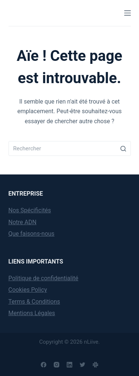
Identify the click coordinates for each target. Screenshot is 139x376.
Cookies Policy (28, 289)
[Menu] (127, 13)
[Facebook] (43, 364)
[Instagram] (56, 364)
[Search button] (123, 148)
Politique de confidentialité (44, 278)
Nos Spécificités (30, 210)
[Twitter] (82, 364)
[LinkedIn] (69, 364)
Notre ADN (23, 222)
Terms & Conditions (34, 301)
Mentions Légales (32, 313)
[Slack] (95, 364)
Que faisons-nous (31, 233)
